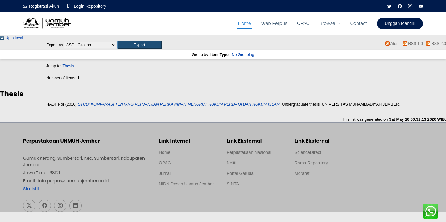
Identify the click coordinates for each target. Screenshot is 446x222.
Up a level (11, 37)
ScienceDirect (308, 152)
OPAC (303, 23)
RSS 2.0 (435, 43)
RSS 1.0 (412, 43)
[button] (139, 45)
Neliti (231, 163)
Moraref (302, 173)
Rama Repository (311, 163)
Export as (54, 44)
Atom (391, 43)
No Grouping (243, 54)
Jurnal (165, 173)
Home (244, 23)
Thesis (68, 65)
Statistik (31, 189)
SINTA (233, 184)
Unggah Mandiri (400, 23)
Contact (358, 23)
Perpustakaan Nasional (249, 152)
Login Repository (90, 6)
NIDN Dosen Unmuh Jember (186, 184)
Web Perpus (274, 23)
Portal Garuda (240, 173)
